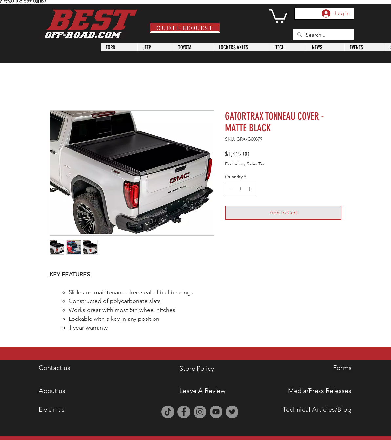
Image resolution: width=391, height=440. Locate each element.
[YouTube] (216, 412)
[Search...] (323, 35)
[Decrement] (230, 189)
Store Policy (196, 368)
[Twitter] (232, 412)
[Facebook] (183, 412)
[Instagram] (200, 412)
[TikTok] (167, 412)
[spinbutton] (240, 189)
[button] (278, 15)
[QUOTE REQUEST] (185, 28)
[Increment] (250, 189)
